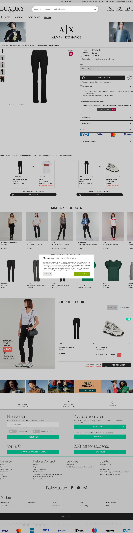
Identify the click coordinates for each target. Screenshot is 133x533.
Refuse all (47, 274)
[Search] (95, 9)
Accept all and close (82, 274)
